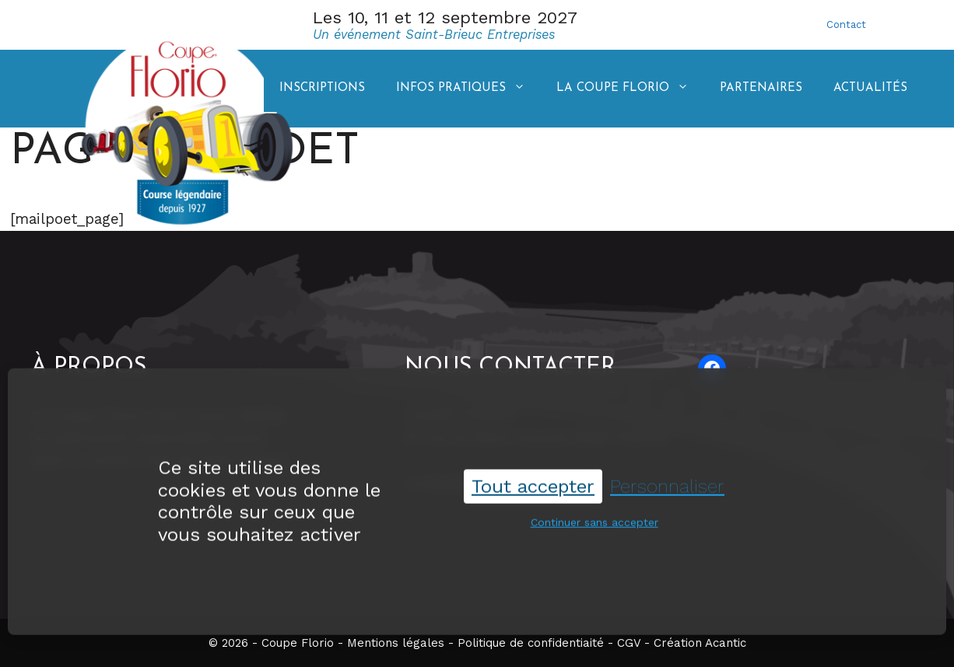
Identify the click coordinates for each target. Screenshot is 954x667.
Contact (846, 24)
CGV (628, 643)
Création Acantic (700, 643)
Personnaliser (667, 485)
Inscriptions (322, 88)
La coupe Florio (630, 88)
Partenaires (761, 88)
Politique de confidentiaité (531, 643)
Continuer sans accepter (594, 521)
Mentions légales (395, 643)
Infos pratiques (468, 88)
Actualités (870, 88)
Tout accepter (533, 485)
